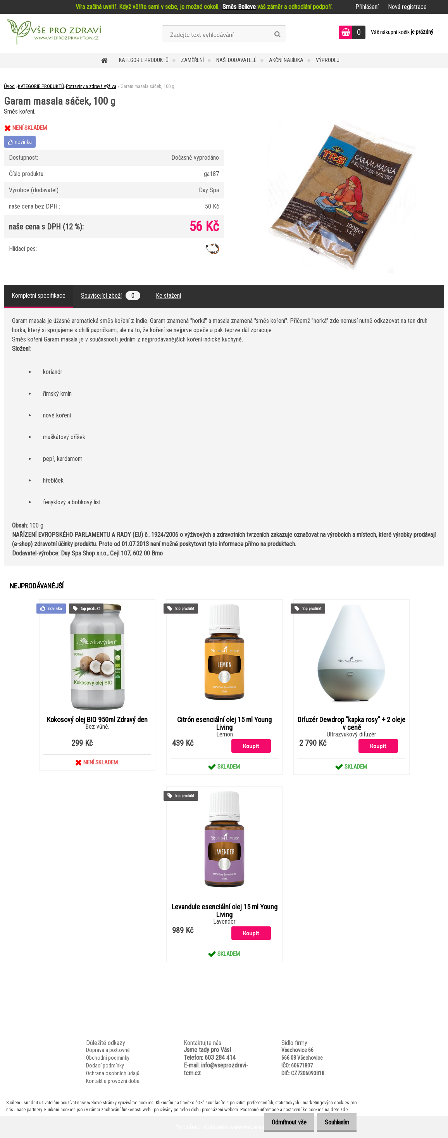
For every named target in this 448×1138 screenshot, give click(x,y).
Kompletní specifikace (38, 295)
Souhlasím (334, 1122)
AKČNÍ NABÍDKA (286, 60)
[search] (277, 34)
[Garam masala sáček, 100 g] (342, 120)
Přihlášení (367, 6)
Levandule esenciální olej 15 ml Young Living (224, 911)
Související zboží (110, 295)
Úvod (9, 86)
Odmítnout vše (282, 1122)
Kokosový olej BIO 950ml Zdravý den (97, 720)
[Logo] (53, 33)
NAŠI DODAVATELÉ (236, 60)
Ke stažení (168, 295)
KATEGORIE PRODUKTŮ (144, 60)
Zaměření (192, 60)
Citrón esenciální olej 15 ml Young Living (224, 723)
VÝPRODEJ (327, 60)
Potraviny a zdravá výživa (91, 86)
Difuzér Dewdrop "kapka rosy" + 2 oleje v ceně (351, 723)
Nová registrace (407, 6)
